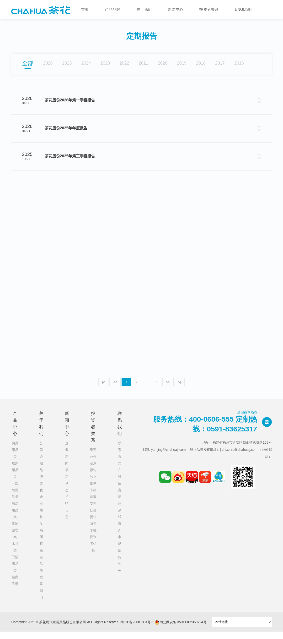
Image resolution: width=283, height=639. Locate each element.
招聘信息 (67, 514)
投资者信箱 (93, 551)
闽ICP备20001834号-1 (137, 629)
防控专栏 (93, 534)
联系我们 (41, 594)
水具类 (15, 554)
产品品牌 (112, 9)
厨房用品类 (15, 457)
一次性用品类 (15, 497)
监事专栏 (93, 507)
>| (180, 389)
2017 (220, 63)
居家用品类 (15, 477)
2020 (162, 63)
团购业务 (119, 568)
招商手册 (15, 588)
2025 (67, 63)
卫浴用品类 (15, 571)
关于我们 (144, 9)
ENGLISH (243, 9)
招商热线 (119, 514)
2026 (48, 63)
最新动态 (67, 487)
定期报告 (93, 474)
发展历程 (41, 541)
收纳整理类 (15, 537)
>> (169, 389)
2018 (201, 63)
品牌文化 (41, 487)
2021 (143, 63)
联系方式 (119, 461)
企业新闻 (67, 461)
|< (102, 389)
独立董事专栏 (93, 490)
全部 (27, 63)
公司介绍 (41, 461)
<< (114, 389)
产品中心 (15, 431)
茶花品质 (41, 568)
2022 (124, 63)
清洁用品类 (15, 517)
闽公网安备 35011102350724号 (181, 629)
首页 (85, 9)
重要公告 (93, 460)
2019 (182, 63)
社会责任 (93, 521)
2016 (239, 63)
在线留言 (119, 487)
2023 (105, 63)
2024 (86, 63)
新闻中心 (175, 9)
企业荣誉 (41, 514)
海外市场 (119, 541)
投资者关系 (209, 9)
